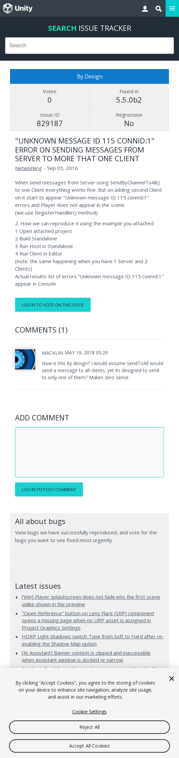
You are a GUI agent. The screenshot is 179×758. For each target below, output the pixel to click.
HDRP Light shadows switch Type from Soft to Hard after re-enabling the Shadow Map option (93, 640)
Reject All (89, 727)
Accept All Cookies (89, 746)
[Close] (172, 678)
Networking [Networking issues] (28, 168)
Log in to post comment (49, 489)
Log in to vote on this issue (53, 305)
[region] (89, 713)
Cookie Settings (89, 711)
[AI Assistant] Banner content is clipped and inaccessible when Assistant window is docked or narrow (86, 656)
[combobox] (89, 46)
